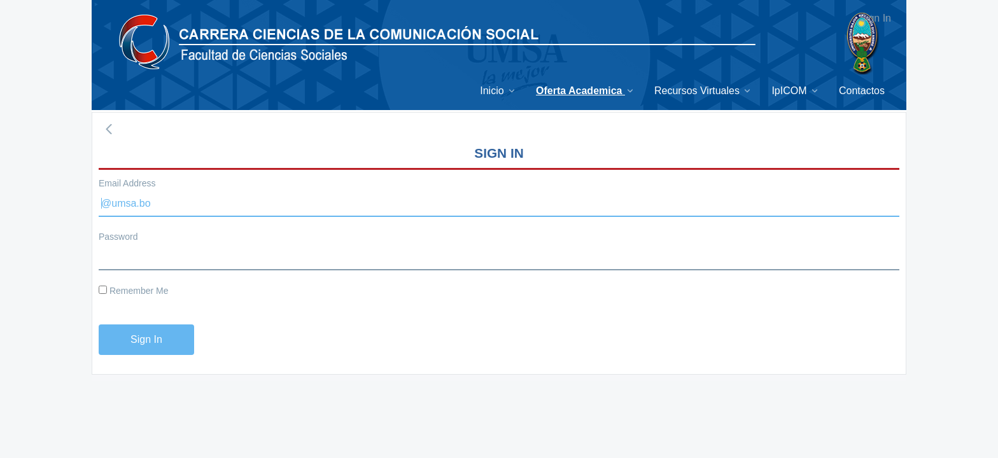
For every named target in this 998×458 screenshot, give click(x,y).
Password (118, 237)
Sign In (875, 18)
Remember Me (133, 291)
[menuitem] (498, 90)
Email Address (127, 183)
